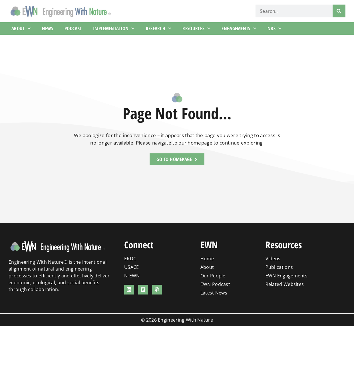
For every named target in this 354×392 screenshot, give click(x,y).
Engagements (239, 28)
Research (158, 28)
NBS (274, 28)
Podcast (73, 28)
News (47, 28)
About (21, 28)
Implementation (113, 28)
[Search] (339, 11)
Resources (196, 28)
